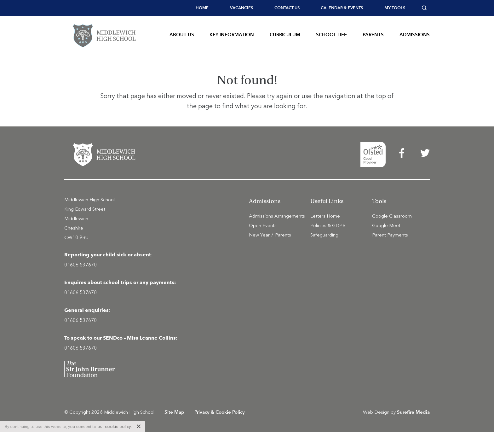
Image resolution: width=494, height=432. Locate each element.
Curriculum (285, 35)
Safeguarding (324, 235)
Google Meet (386, 225)
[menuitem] (202, 8)
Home (202, 7)
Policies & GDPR (328, 225)
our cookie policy (114, 426)
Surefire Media (413, 412)
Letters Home (325, 216)
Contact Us (287, 7)
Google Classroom (392, 216)
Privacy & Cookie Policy (219, 412)
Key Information (232, 35)
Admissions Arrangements (277, 216)
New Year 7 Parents (270, 235)
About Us (181, 35)
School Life (331, 35)
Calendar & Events (342, 7)
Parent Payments (390, 235)
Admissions (414, 35)
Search (426, 8)
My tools (394, 7)
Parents (373, 35)
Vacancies (241, 7)
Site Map (174, 412)
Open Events (263, 225)
